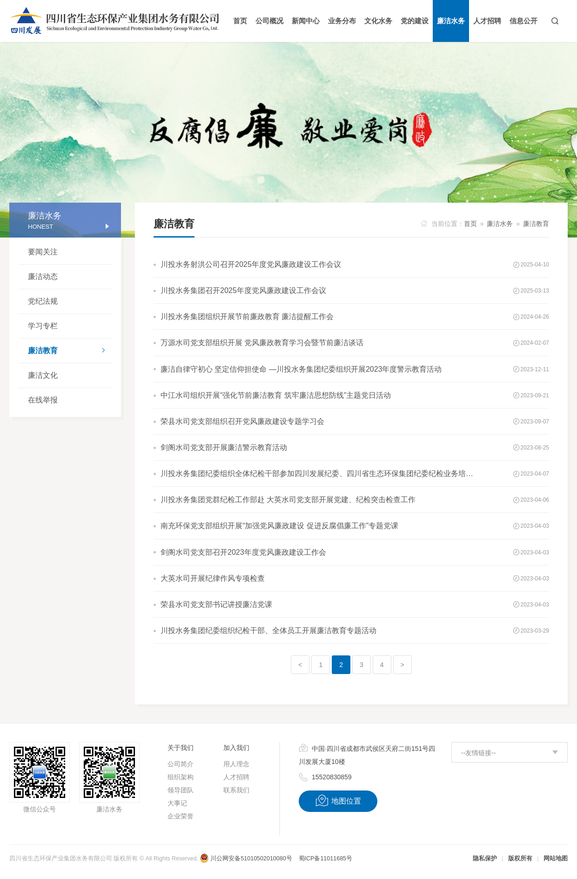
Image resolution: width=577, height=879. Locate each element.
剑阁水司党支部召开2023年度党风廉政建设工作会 (243, 552)
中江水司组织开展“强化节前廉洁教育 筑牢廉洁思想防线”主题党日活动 (276, 395)
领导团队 (181, 790)
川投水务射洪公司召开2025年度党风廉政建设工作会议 (251, 264)
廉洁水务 (500, 223)
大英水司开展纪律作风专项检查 (213, 578)
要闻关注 (43, 252)
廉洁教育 (70, 351)
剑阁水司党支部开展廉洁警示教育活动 (224, 447)
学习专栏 (43, 326)
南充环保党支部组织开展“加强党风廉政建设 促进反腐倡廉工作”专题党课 (279, 526)
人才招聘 (236, 777)
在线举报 (43, 400)
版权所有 (520, 858)
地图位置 (338, 801)
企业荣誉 (181, 816)
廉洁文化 (43, 375)
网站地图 (555, 858)
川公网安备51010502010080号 (246, 858)
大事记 (177, 803)
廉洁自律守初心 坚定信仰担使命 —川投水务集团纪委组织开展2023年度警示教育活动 (301, 369)
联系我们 (236, 790)
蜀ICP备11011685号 (325, 858)
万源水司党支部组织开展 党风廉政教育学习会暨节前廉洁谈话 (262, 343)
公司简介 (181, 764)
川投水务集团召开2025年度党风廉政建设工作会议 (243, 290)
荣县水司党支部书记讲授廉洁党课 (216, 604)
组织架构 (181, 777)
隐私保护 (485, 858)
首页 (470, 223)
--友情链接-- (478, 752)
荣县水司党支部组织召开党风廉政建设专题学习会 (242, 421)
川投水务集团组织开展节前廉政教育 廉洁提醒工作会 (247, 316)
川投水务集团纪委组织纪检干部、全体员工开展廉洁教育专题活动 (268, 630)
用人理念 (236, 764)
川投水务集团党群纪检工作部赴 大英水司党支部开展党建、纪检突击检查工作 (288, 500)
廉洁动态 (43, 276)
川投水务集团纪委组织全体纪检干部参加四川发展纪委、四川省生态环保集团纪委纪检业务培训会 (320, 473)
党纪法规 (43, 301)
